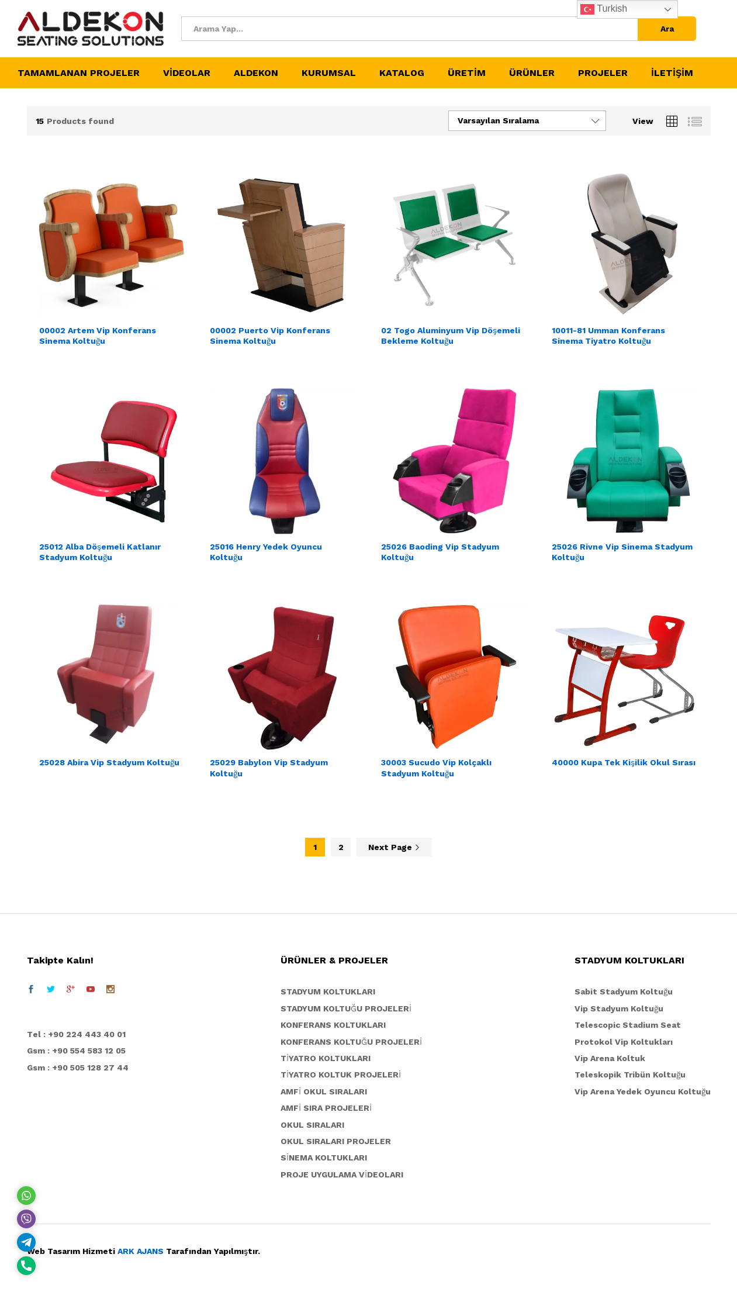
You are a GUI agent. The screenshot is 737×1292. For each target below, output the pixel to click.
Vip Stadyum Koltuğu (619, 1008)
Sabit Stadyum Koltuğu (624, 991)
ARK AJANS (140, 1251)
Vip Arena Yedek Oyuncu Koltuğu (643, 1091)
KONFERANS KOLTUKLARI (333, 1025)
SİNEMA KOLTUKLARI (324, 1157)
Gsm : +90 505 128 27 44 (78, 1067)
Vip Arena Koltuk (610, 1058)
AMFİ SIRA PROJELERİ (326, 1108)
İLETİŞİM (672, 73)
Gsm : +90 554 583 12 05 (76, 1050)
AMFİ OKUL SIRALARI (324, 1091)
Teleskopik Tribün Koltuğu (630, 1074)
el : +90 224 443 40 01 (79, 1034)
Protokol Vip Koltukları (624, 1041)
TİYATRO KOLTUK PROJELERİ (341, 1074)
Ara (667, 28)
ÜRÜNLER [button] (532, 73)
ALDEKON (256, 73)
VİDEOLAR (186, 73)
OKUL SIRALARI (312, 1124)
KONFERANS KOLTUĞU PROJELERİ (351, 1041)
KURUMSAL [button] (329, 73)
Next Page (394, 847)
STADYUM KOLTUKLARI (328, 991)
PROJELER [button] (603, 73)
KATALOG (401, 73)
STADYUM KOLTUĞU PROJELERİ (346, 1008)
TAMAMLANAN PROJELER (79, 73)
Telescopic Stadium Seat (628, 1025)
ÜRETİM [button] (467, 73)
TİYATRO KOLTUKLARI (326, 1058)
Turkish (603, 9)
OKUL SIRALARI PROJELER (336, 1141)
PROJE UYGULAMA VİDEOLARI (342, 1174)
